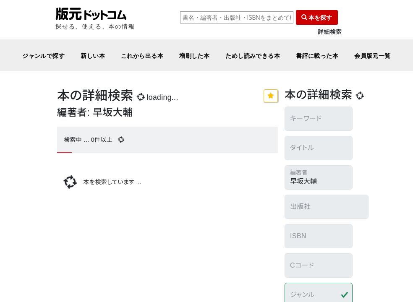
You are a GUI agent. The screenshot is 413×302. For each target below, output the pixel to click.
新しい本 (93, 55)
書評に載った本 (317, 55)
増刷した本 (194, 55)
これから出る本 (142, 55)
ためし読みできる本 (252, 55)
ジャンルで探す (43, 55)
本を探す (316, 17)
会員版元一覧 (372, 55)
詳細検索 (330, 32)
